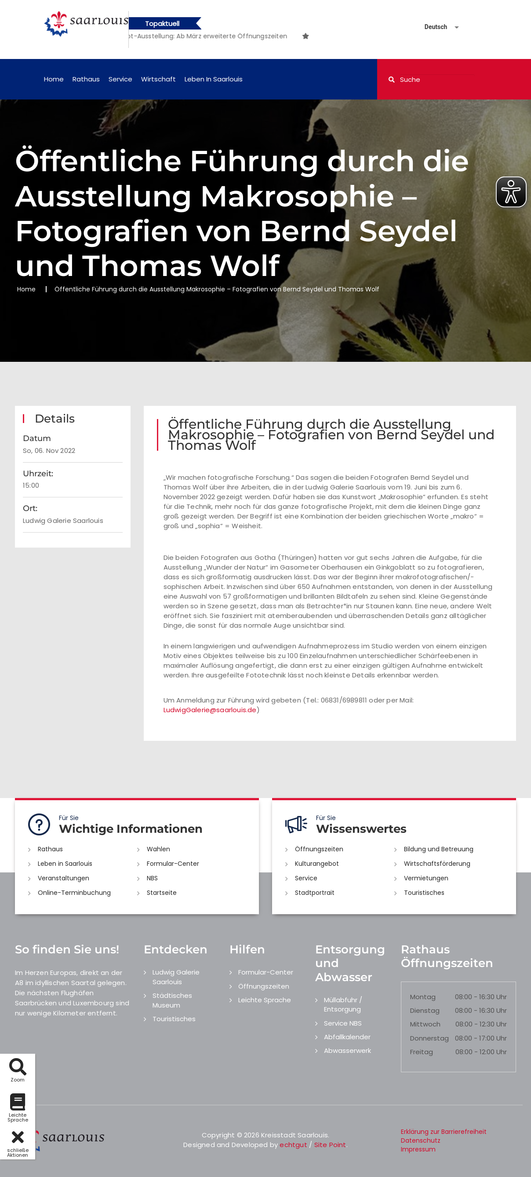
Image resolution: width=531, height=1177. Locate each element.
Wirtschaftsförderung (437, 863)
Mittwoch (425, 1024)
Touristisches (424, 892)
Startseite (162, 892)
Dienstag (425, 1010)
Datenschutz (420, 1140)
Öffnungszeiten (319, 849)
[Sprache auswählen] (431, 27)
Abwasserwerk (347, 1050)
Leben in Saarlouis (214, 79)
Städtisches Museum (172, 1000)
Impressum (418, 1149)
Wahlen (158, 849)
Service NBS (343, 1023)
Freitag (421, 1051)
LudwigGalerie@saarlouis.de (210, 709)
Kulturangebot (317, 863)
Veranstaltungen (63, 878)
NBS (152, 878)
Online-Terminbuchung (74, 892)
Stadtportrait (315, 892)
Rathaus (86, 79)
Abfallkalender (347, 1036)
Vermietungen (426, 878)
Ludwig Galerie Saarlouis (176, 976)
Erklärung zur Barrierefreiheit (444, 1131)
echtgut (293, 1144)
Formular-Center (173, 863)
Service (120, 79)
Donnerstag (429, 1038)
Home (54, 79)
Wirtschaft (158, 79)
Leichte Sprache (264, 999)
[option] (215, 36)
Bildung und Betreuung (438, 849)
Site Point (330, 1144)
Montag (423, 996)
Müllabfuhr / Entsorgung (343, 1004)
